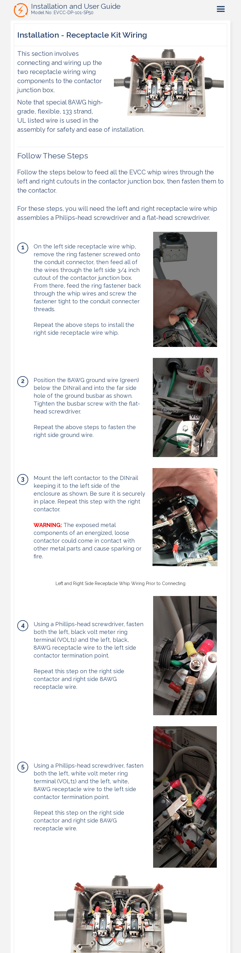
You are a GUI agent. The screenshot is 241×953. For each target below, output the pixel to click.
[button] (221, 9)
